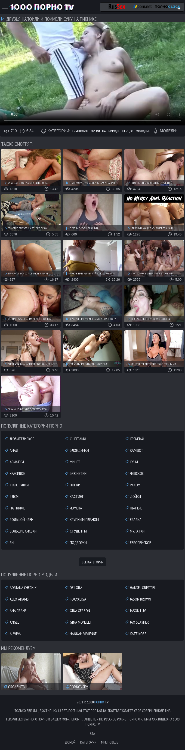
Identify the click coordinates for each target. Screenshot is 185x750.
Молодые (143, 131)
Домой (70, 742)
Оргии (95, 131)
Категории (88, 742)
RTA (92, 733)
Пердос (127, 131)
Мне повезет (110, 742)
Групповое (80, 131)
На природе (111, 131)
